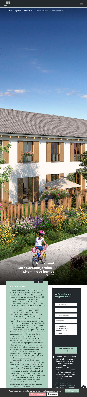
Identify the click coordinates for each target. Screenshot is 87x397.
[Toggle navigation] (81, 3)
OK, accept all (72, 391)
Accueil (9, 11)
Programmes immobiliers (23, 11)
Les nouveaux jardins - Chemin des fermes (36, 270)
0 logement (45, 263)
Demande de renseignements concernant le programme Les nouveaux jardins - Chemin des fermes (66, 329)
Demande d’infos (66, 349)
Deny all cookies (38, 394)
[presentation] (67, 340)
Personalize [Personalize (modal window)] (52, 394)
